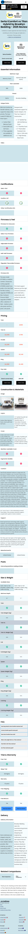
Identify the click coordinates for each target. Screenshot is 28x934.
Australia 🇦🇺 (21, 928)
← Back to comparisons (14, 37)
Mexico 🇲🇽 (2, 922)
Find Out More (7, 808)
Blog (1, 904)
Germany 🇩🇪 (3, 932)
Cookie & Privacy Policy (5, 910)
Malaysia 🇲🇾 (21, 922)
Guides (1, 906)
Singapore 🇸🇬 (22, 917)
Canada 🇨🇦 (2, 919)
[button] (26, 2)
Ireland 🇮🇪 (2, 930)
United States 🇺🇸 (4, 917)
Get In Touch (3, 908)
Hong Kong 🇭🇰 (22, 919)
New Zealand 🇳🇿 (22, 930)
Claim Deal (23, 6)
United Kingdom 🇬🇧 (4, 928)
